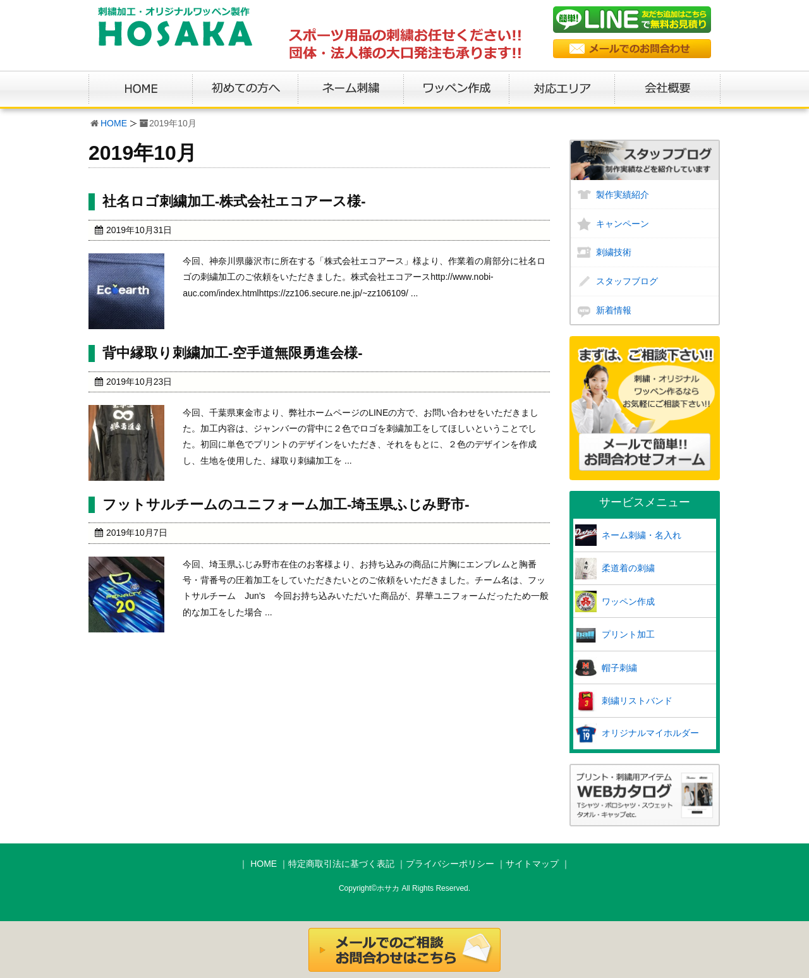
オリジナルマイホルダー (650, 733)
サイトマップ (532, 864)
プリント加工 (628, 634)
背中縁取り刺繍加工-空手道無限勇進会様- (232, 353)
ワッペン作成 (628, 601)
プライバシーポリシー (450, 864)
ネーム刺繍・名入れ (641, 535)
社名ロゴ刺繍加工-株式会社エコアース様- (234, 201)
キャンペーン (622, 224)
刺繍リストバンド (637, 701)
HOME (113, 123)
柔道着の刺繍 (628, 568)
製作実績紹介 (622, 195)
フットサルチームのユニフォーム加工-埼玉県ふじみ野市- (286, 504)
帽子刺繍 (619, 668)
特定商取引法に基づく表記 (341, 864)
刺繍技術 (613, 252)
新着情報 (613, 310)
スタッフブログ (627, 281)
